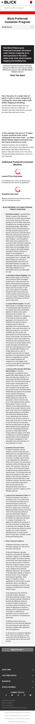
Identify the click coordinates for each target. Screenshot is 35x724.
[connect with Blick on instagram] (18, 696)
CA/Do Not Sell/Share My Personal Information (14, 707)
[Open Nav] (2, 2)
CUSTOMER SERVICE (9, 675)
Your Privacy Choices (7, 705)
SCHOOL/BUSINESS (9, 687)
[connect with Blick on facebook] (6, 696)
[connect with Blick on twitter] (12, 696)
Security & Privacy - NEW (8, 700)
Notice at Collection (7, 703)
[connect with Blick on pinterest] (24, 696)
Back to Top (17, 650)
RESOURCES (6, 681)
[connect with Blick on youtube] (30, 696)
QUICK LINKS (6, 670)
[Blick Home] (10, 2)
